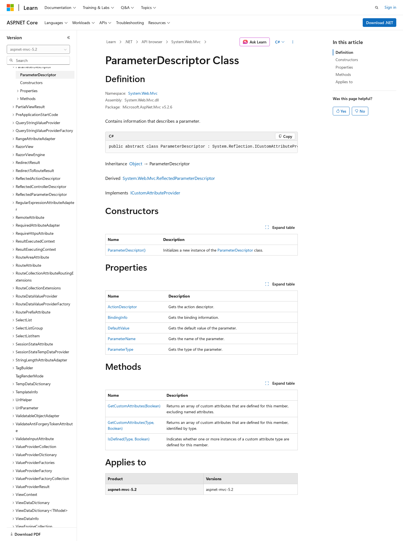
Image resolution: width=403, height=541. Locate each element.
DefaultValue (118, 328)
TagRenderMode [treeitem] (29, 376)
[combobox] (38, 49)
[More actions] (293, 42)
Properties (344, 67)
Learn (111, 41)
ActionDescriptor (122, 306)
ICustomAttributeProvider (155, 193)
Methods (343, 74)
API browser (152, 41)
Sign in (390, 7)
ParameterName (121, 338)
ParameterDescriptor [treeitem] (38, 74)
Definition (344, 52)
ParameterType (120, 349)
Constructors (347, 59)
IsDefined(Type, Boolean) (128, 439)
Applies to (344, 81)
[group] (201, 147)
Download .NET (379, 22)
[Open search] (376, 8)
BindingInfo (117, 317)
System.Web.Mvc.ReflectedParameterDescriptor (169, 178)
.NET (128, 41)
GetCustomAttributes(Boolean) (134, 405)
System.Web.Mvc (186, 41)
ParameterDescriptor (235, 250)
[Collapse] (68, 37)
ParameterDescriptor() (127, 250)
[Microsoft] (10, 7)
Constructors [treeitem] (31, 82)
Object (135, 163)
